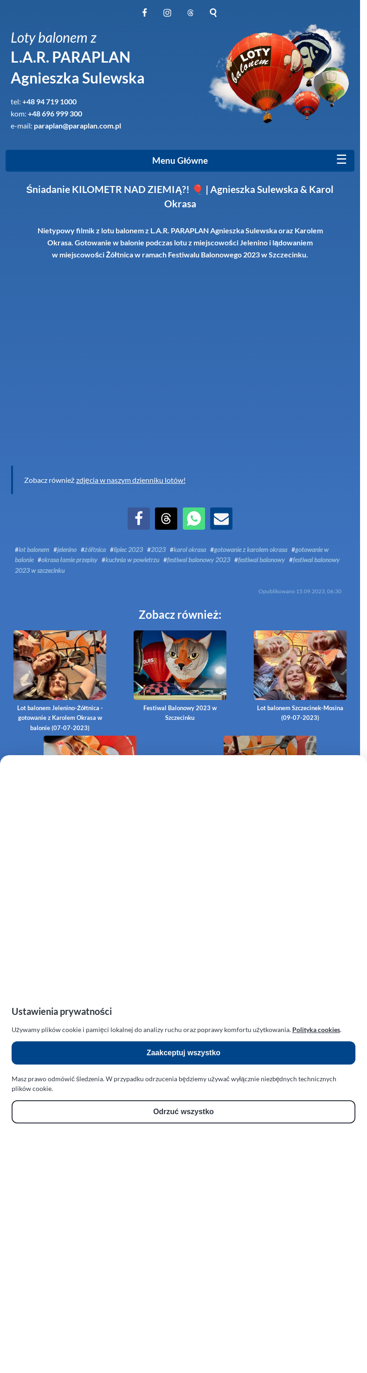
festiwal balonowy (261, 560)
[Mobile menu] (341, 159)
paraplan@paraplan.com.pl (77, 125)
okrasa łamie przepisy (69, 560)
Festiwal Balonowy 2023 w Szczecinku (180, 675)
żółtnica (95, 549)
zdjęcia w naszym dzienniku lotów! (131, 479)
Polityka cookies (316, 1029)
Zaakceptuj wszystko (183, 1053)
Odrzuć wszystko (183, 1112)
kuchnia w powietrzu (132, 560)
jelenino (67, 549)
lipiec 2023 (128, 549)
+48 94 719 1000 (49, 101)
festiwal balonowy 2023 (198, 560)
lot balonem (34, 549)
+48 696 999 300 (55, 113)
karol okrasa (190, 549)
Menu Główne (180, 160)
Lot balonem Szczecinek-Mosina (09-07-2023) (300, 675)
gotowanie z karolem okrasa (250, 549)
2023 (158, 549)
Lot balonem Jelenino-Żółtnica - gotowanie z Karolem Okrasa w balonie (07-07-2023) (59, 680)
